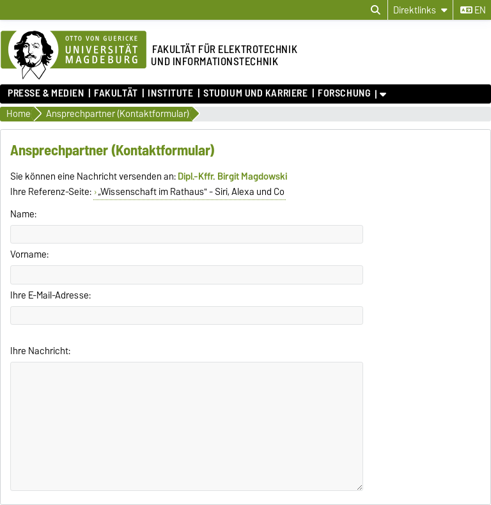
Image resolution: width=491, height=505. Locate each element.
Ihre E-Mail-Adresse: (50, 295)
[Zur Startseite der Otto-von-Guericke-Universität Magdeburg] (73, 55)
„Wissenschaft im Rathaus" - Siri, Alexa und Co (191, 191)
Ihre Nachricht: (40, 351)
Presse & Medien (46, 93)
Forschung (344, 93)
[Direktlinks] (420, 10)
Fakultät (115, 93)
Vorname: (29, 254)
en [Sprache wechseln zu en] (473, 10)
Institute (170, 93)
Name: (23, 214)
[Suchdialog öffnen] (376, 10)
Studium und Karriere (255, 93)
